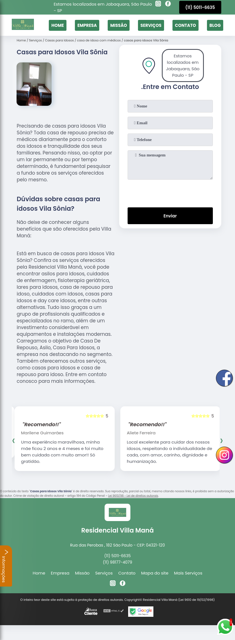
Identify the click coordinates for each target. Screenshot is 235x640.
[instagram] (158, 4)
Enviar (170, 216)
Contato (185, 25)
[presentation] (170, 192)
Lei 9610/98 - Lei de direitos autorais (133, 496)
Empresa (87, 25)
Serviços (151, 25)
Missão (118, 25)
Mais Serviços (188, 573)
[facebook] (168, 4)
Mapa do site (154, 573)
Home (57, 25)
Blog (215, 25)
